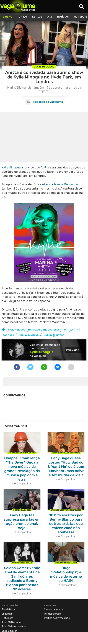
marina (48, 335)
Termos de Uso (52, 613)
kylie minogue (16, 329)
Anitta (45, 167)
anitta (74, 329)
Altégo (46, 184)
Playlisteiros (8, 609)
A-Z (49, 16)
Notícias (63, 16)
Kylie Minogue (11, 167)
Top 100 (22, 16)
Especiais (7, 613)
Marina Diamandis (66, 184)
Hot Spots (7, 618)
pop (65, 329)
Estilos (37, 16)
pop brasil (9, 335)
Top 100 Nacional (11, 622)
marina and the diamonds (44, 329)
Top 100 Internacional (14, 626)
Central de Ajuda (53, 609)
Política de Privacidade (57, 618)
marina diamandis (30, 335)
